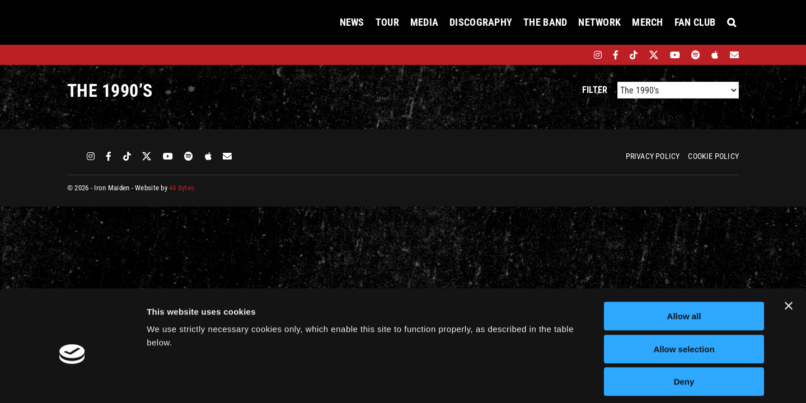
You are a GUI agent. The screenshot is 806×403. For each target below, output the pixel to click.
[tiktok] (634, 54)
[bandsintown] (578, 54)
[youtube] (675, 54)
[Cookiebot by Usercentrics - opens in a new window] (72, 381)
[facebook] (615, 54)
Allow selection (683, 299)
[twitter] (654, 54)
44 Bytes (181, 188)
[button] (731, 22)
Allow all (684, 266)
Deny (684, 331)
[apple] (714, 54)
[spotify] (695, 54)
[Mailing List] (734, 54)
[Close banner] (789, 256)
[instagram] (598, 54)
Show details (587, 381)
